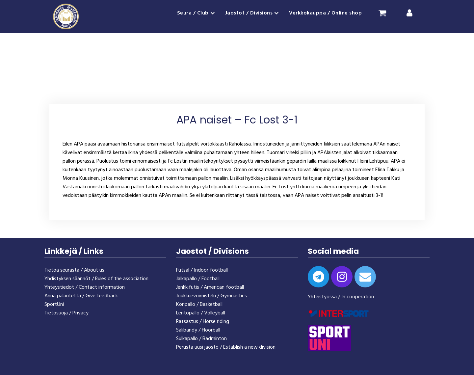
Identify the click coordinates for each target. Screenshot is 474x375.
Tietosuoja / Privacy (66, 313)
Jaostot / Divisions (249, 13)
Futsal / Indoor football (202, 270)
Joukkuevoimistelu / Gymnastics (211, 296)
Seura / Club (193, 13)
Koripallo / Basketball (199, 304)
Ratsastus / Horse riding (202, 321)
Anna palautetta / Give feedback (81, 296)
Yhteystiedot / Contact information (84, 287)
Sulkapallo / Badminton (201, 339)
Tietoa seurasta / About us (74, 270)
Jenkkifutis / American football (210, 287)
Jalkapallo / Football (198, 279)
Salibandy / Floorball (198, 330)
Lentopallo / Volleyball (200, 313)
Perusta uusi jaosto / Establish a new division (226, 347)
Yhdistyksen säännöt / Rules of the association (96, 279)
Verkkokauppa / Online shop (325, 13)
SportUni (54, 304)
